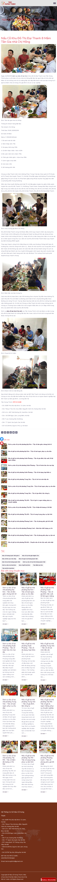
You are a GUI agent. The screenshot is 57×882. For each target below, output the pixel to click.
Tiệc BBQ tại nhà (38, 565)
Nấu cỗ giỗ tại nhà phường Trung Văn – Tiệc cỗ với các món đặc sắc (28, 479)
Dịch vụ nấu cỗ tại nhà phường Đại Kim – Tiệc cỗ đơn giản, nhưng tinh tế (30, 444)
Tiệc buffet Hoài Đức (8, 568)
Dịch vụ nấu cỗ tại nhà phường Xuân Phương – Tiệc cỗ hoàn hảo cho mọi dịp (31, 465)
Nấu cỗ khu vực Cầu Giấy (9, 558)
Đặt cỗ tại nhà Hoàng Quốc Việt (11, 562)
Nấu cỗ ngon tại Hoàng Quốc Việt (28, 558)
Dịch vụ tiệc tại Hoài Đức (9, 565)
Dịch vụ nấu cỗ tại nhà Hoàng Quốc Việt (34, 562)
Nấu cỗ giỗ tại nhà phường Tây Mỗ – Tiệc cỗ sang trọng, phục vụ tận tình (30, 514)
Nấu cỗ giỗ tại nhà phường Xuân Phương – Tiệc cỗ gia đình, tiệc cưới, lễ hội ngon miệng (31, 459)
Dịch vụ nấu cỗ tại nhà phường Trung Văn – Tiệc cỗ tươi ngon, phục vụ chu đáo (30, 487)
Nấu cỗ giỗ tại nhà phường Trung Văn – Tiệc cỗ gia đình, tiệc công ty (29, 493)
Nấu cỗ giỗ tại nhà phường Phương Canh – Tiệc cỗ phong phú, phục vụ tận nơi (31, 535)
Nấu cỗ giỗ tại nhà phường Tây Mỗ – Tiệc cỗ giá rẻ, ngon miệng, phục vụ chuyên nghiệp (30, 501)
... (6, 621)
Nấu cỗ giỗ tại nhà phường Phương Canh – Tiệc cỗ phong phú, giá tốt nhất (30, 521)
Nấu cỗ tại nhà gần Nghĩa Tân (30, 555)
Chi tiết (5, 624)
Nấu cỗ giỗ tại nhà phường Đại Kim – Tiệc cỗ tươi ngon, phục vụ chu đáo (30, 451)
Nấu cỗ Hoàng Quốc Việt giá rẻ (10, 555)
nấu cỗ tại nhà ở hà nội (14, 311)
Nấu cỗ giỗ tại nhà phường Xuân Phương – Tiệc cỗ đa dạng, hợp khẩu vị (29, 472)
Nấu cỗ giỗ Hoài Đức (24, 565)
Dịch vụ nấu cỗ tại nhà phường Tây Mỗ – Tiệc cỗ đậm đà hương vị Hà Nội (30, 507)
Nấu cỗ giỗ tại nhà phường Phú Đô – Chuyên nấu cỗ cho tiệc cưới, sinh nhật (31, 542)
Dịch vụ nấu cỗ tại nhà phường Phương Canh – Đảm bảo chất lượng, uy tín (30, 528)
